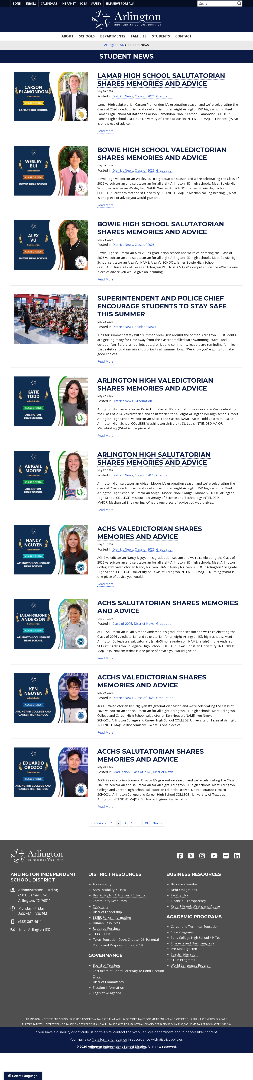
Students (161, 36)
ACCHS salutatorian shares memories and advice (150, 755)
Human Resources (106, 924)
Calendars (49, 3)
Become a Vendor (184, 886)
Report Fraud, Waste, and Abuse (195, 908)
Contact (183, 36)
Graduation (164, 96)
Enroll (30, 3)
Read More (105, 131)
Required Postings (106, 930)
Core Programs (182, 933)
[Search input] (216, 4)
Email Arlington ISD (34, 930)
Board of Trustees (106, 967)
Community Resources (110, 902)
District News (122, 96)
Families (139, 36)
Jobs (83, 3)
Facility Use (179, 897)
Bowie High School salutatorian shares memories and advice (160, 228)
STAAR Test (101, 935)
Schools (87, 36)
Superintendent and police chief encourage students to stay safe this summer (162, 306)
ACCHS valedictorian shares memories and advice (151, 681)
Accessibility (102, 886)
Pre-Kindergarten (184, 950)
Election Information (108, 989)
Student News (145, 327)
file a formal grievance (109, 1041)
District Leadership (107, 913)
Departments (112, 36)
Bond (17, 3)
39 (146, 823)
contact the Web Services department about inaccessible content (165, 1034)
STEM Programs (183, 961)
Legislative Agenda (107, 994)
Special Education (184, 956)
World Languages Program (191, 967)
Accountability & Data (109, 891)
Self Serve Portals (120, 3)
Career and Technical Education (195, 928)
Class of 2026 (144, 96)
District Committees (108, 983)
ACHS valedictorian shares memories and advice (149, 533)
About (67, 36)
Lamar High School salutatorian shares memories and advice (161, 79)
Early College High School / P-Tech (196, 939)
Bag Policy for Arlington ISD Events (119, 897)
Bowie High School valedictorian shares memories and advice (161, 154)
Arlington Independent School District (117, 1048)
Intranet (68, 3)
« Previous (98, 823)
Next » (157, 823)
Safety (96, 3)
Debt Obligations (184, 891)
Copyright (100, 908)
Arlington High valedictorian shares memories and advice (155, 384)
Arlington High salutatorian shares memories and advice (154, 458)
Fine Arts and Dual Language (192, 944)
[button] (239, 3)
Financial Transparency (188, 902)
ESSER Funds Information (112, 919)
